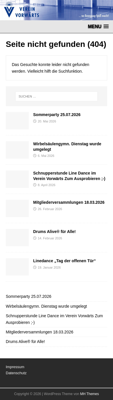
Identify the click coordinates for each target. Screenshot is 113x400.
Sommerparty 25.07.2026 (56, 114)
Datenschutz (16, 373)
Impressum (15, 367)
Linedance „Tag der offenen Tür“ (64, 260)
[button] (98, 26)
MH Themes (89, 394)
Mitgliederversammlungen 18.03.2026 (68, 202)
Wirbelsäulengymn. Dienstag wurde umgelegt (46, 306)
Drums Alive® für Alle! (54, 231)
